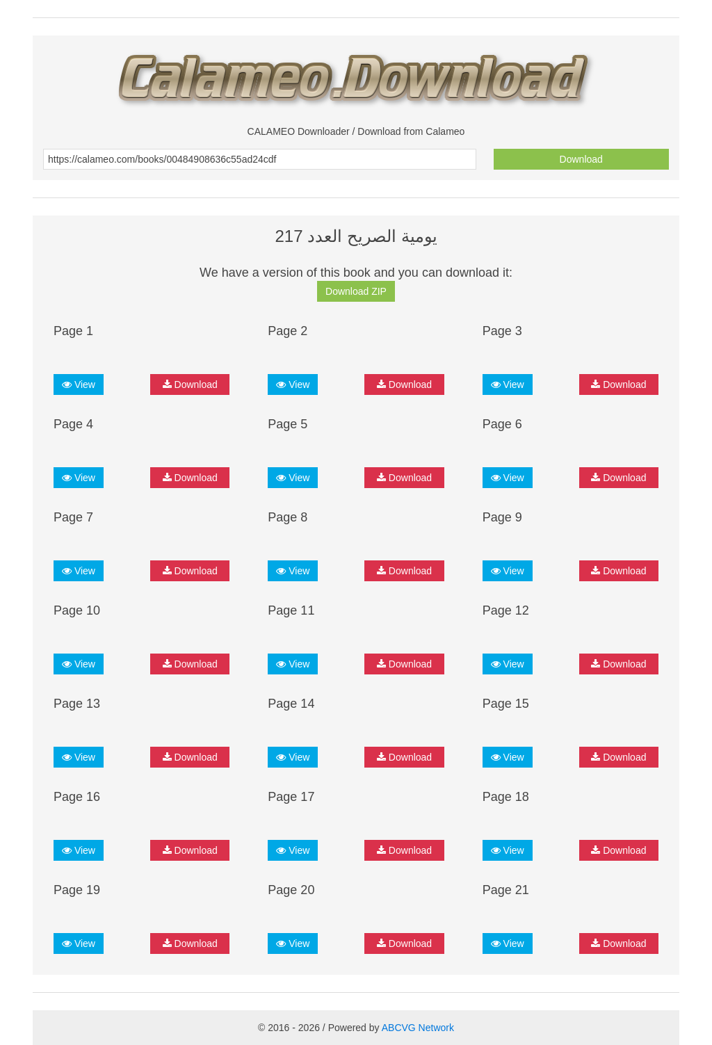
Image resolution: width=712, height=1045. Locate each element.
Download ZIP (356, 291)
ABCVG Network (418, 1027)
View (78, 384)
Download (581, 159)
